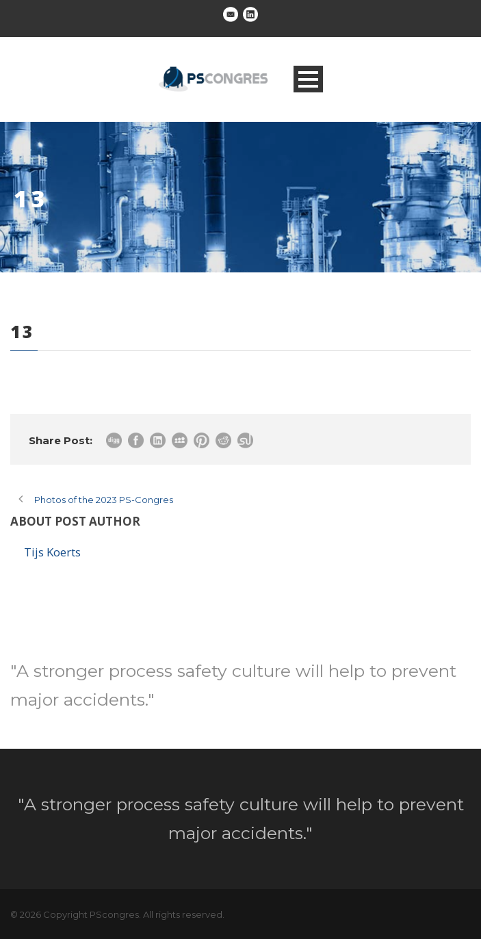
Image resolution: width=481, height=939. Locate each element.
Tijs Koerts (52, 552)
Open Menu (308, 79)
